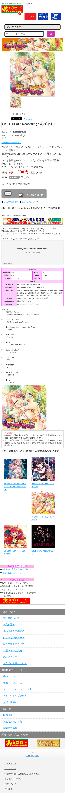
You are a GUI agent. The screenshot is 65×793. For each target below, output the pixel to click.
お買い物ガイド (11, 702)
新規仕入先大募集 (12, 721)
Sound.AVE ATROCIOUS (42, 552)
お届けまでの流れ (12, 650)
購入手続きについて (14, 644)
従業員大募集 (10, 728)
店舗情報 (8, 715)
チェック (28, 119)
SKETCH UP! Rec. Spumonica (15, 552)
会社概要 (8, 789)
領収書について (11, 618)
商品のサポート (11, 676)
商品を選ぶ (9, 624)
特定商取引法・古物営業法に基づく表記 (21, 774)
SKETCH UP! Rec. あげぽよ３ (43, 518)
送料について (10, 657)
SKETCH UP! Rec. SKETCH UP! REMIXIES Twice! (15, 486)
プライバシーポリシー (14, 779)
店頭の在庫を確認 (11, 202)
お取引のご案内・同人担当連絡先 (16, 569)
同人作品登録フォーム (11, 573)
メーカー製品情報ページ (11, 143)
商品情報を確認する (14, 631)
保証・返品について (30, 202)
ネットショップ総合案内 (16, 695)
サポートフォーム (12, 683)
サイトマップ (10, 763)
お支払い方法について (15, 663)
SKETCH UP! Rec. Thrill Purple (43, 485)
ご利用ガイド (10, 769)
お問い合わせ (10, 784)
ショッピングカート (14, 637)
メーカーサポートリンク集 (17, 689)
